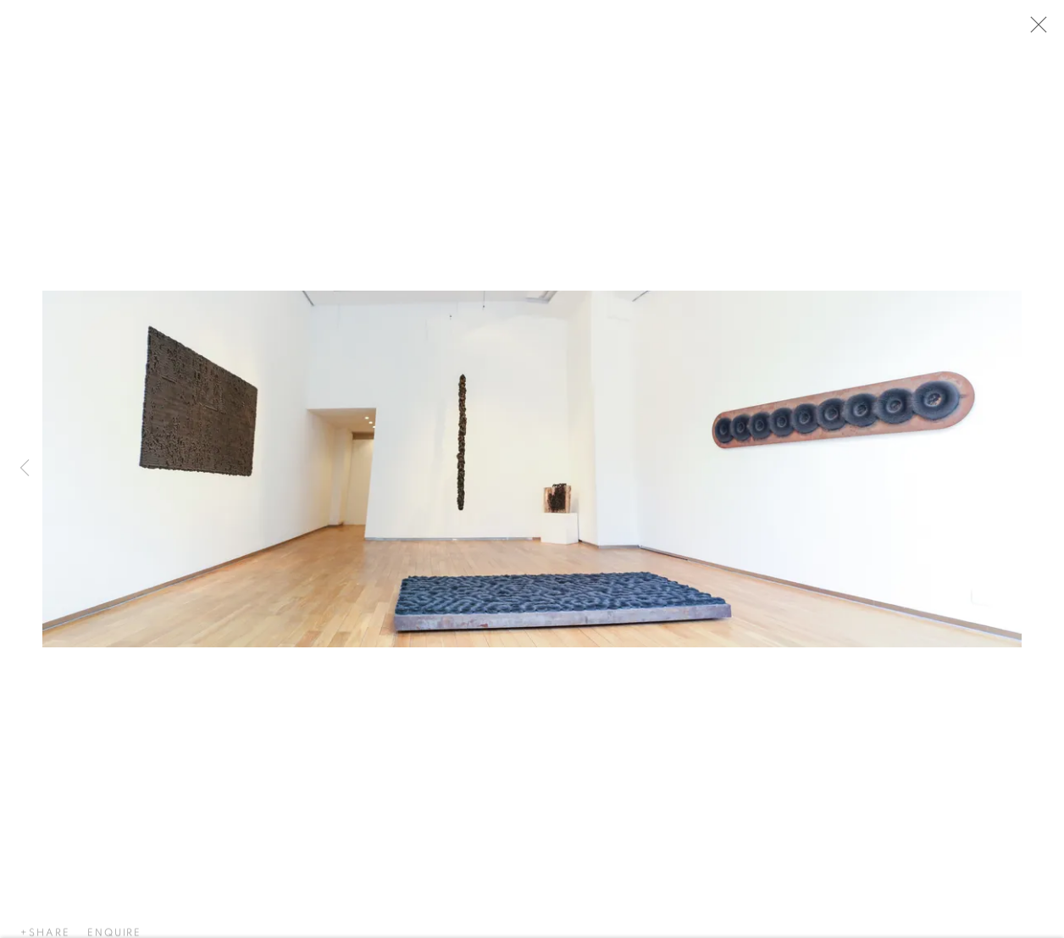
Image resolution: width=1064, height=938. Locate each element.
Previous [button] (24, 469)
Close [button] (1038, 29)
